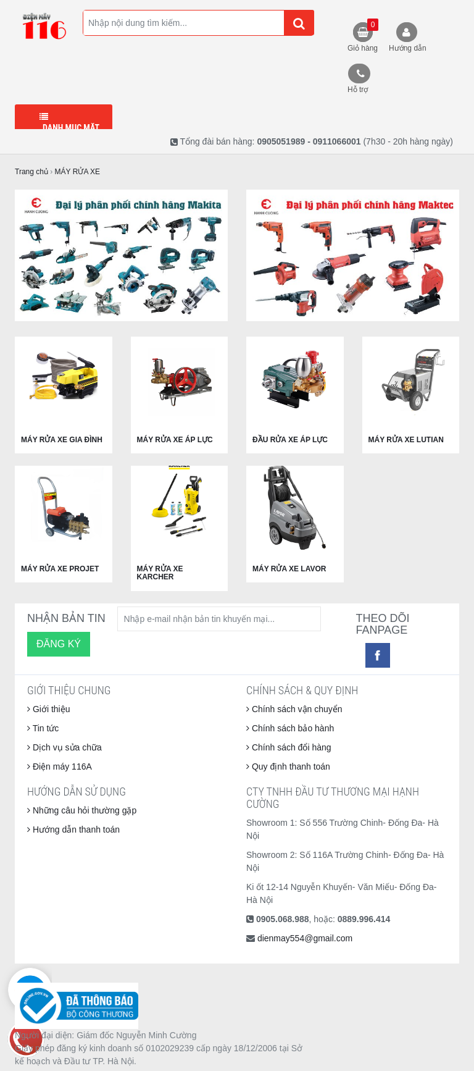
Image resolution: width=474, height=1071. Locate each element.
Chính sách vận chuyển (294, 709)
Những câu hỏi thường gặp (81, 810)
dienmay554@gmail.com (304, 938)
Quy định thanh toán (288, 766)
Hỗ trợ (357, 89)
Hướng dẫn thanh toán (73, 829)
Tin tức (43, 728)
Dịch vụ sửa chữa (64, 747)
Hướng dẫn (407, 48)
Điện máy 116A (59, 766)
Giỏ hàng (362, 35)
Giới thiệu (48, 709)
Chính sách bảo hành (290, 728)
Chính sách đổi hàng (288, 747)
